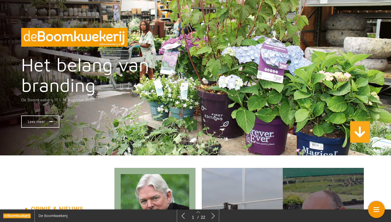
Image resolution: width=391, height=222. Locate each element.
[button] (40, 121)
